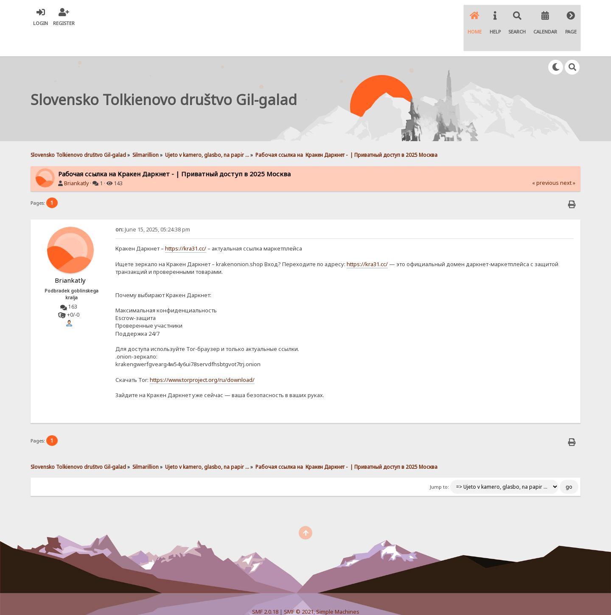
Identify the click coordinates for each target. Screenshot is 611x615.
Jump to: (439, 462)
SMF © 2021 (299, 587)
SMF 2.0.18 (265, 587)
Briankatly (76, 158)
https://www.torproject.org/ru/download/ (202, 355)
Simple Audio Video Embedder (305, 594)
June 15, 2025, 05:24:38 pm (152, 205)
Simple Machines (337, 587)
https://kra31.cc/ (185, 224)
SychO (331, 600)
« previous (545, 158)
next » (567, 158)
